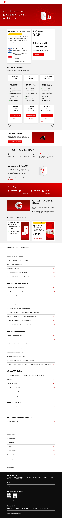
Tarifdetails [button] (35, 57)
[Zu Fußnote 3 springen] (49, 108)
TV (25, 2)
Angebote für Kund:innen (33, 2)
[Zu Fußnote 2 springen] (33, 108)
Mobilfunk (10, 2)
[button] (15, 118)
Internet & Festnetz (18, 2)
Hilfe (41, 2)
